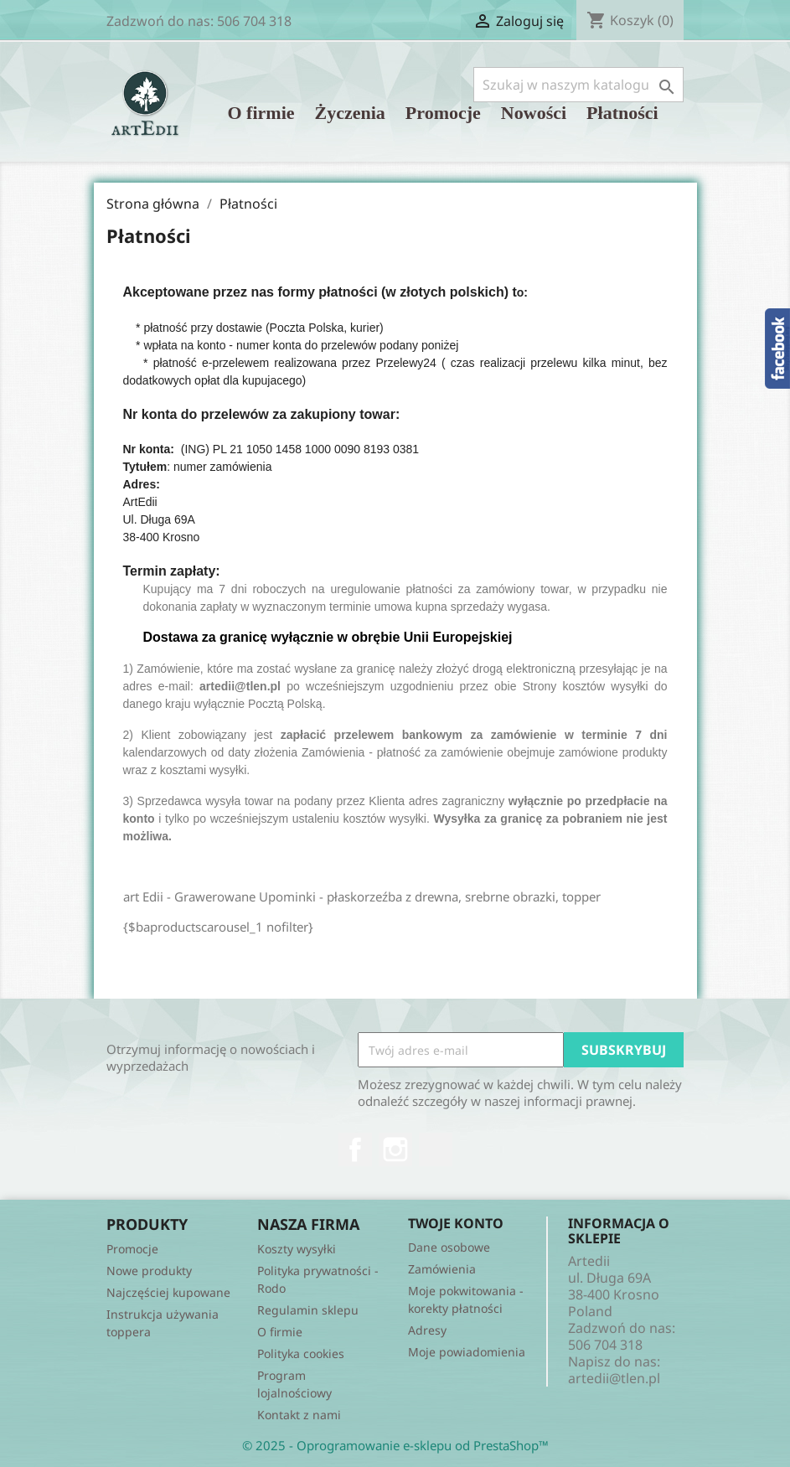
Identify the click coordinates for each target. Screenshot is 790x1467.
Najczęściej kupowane (168, 1292)
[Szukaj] (578, 84)
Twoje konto (455, 1223)
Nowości (533, 112)
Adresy (427, 1330)
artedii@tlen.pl (614, 1378)
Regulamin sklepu (308, 1310)
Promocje (443, 112)
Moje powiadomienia (466, 1352)
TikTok (435, 1149)
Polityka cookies (300, 1353)
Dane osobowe (449, 1247)
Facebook (355, 1149)
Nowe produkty (149, 1270)
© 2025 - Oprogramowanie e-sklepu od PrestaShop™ (395, 1445)
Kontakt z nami (299, 1415)
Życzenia (350, 112)
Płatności (622, 112)
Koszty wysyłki (296, 1249)
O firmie (261, 112)
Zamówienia (442, 1269)
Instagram (395, 1149)
